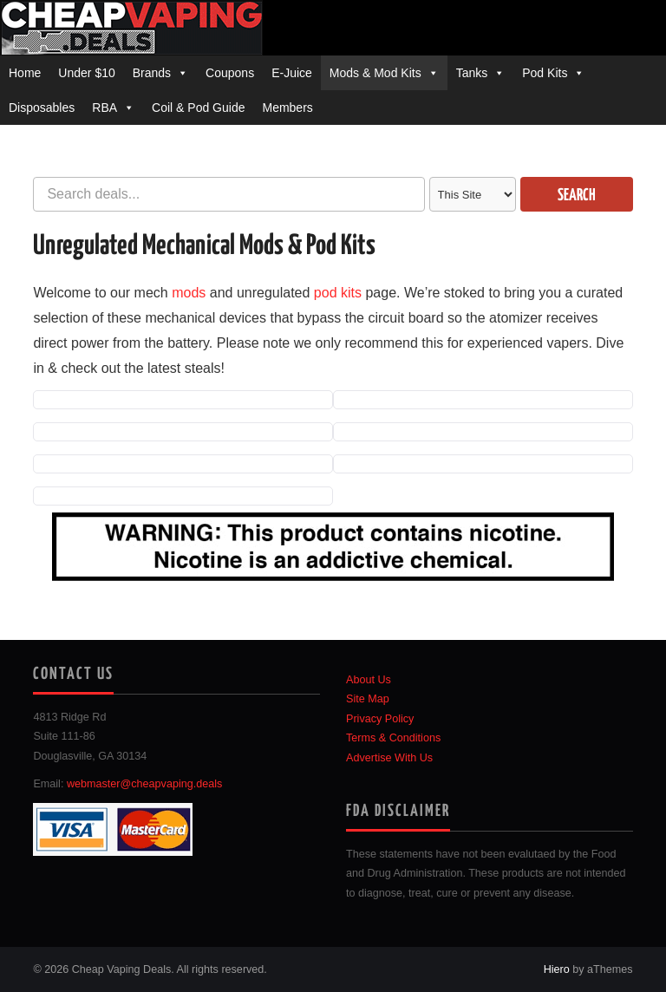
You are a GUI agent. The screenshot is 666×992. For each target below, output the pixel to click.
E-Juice (291, 73)
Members (287, 107)
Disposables (42, 107)
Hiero (557, 969)
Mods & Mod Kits (375, 73)
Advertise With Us (389, 758)
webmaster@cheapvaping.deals (144, 784)
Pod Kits (544, 73)
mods (189, 292)
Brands (152, 73)
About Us (368, 680)
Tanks (472, 73)
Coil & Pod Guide (198, 107)
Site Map (367, 699)
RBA (104, 107)
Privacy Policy (380, 719)
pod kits (338, 292)
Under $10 (86, 73)
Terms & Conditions (393, 738)
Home (25, 73)
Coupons (230, 73)
